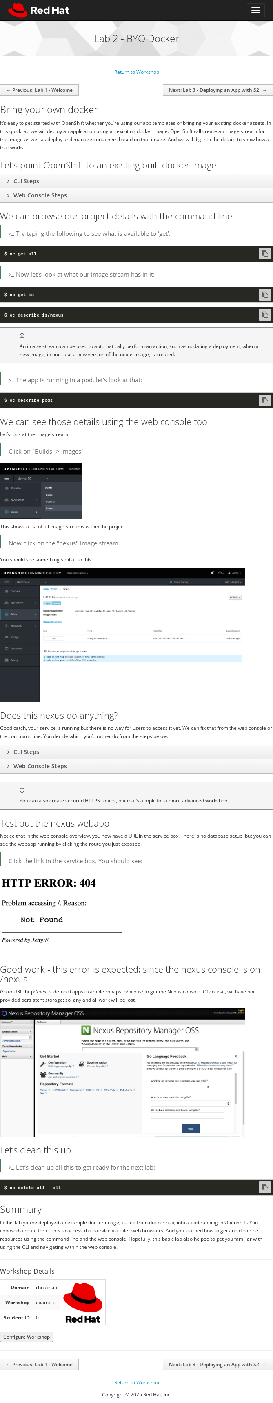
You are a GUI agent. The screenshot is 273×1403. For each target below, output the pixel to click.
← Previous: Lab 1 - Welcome (39, 89)
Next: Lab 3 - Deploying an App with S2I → (218, 89)
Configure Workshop (26, 1336)
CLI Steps (25, 181)
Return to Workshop (136, 72)
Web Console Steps (39, 195)
